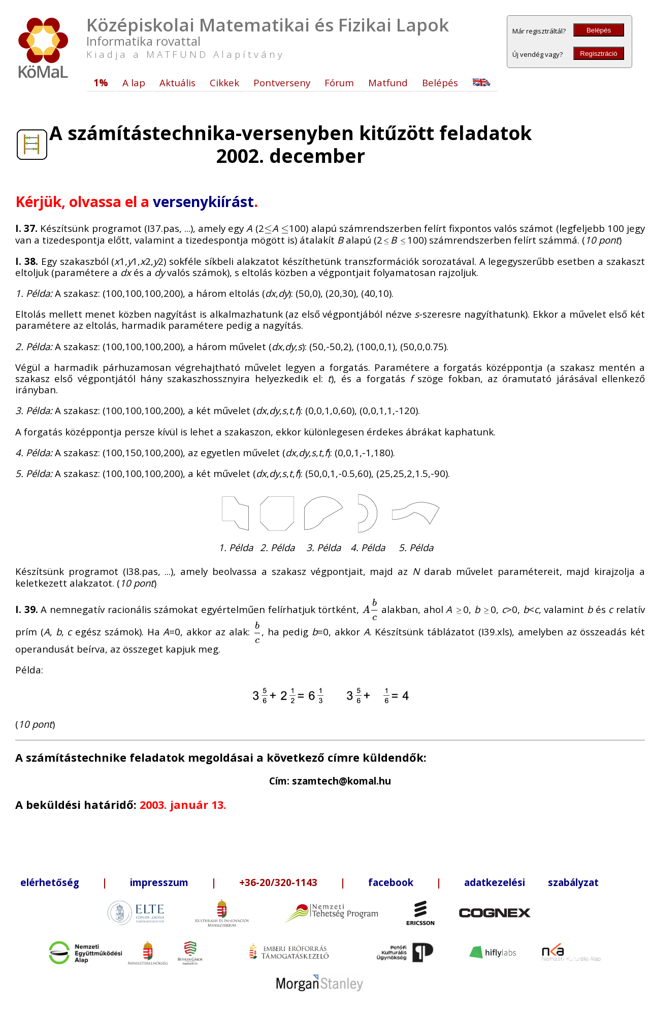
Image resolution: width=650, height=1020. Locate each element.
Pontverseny (281, 82)
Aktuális (177, 82)
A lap (133, 82)
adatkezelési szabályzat (531, 882)
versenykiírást (203, 201)
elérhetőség (49, 882)
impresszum (159, 882)
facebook (390, 882)
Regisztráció (598, 53)
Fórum (339, 82)
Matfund (388, 82)
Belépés (599, 30)
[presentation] (268, 228)
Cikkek (224, 82)
